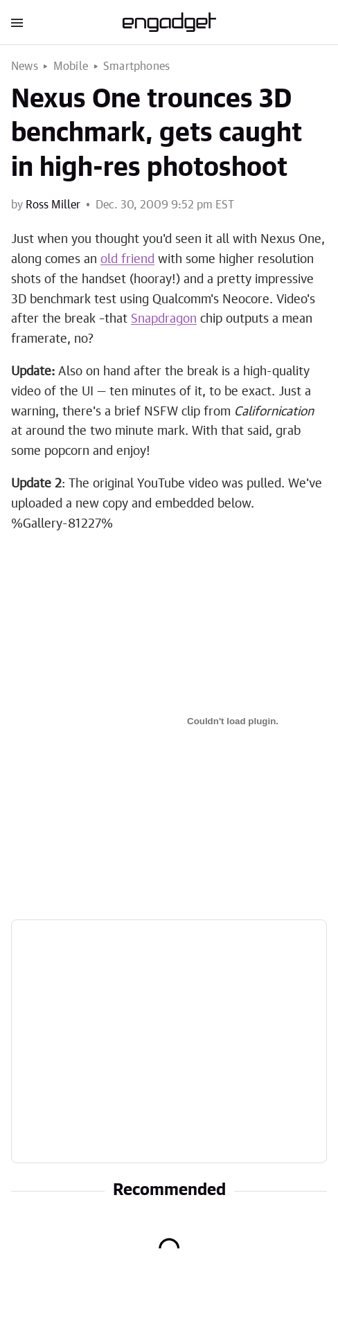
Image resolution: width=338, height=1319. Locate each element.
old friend (127, 259)
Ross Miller (53, 204)
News (24, 66)
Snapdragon (164, 319)
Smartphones (136, 66)
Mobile (70, 66)
